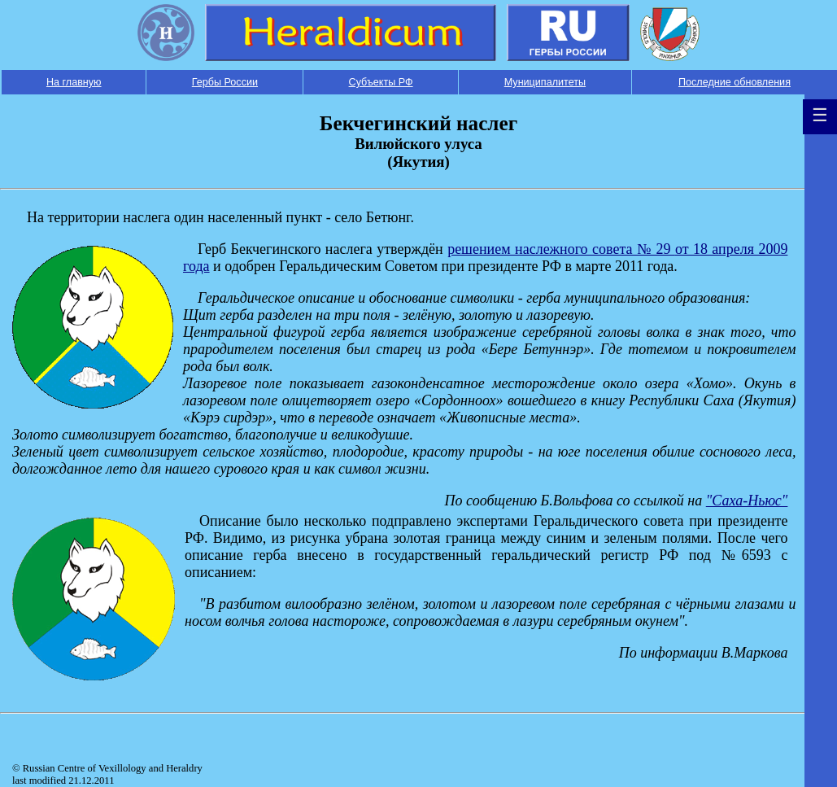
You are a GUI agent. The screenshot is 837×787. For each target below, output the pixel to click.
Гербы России (225, 82)
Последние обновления (734, 82)
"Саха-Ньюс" (747, 500)
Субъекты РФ (381, 82)
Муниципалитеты (545, 82)
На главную (74, 82)
